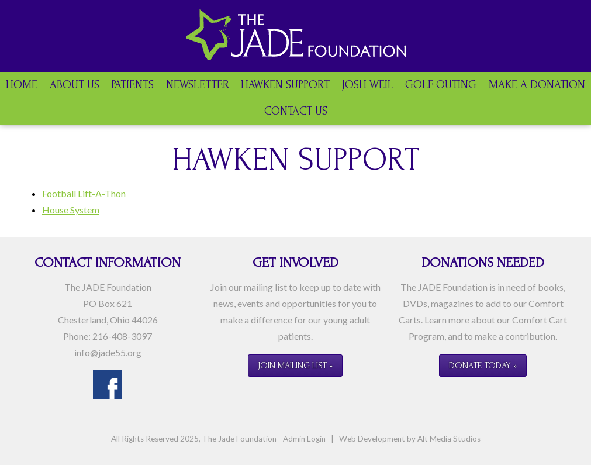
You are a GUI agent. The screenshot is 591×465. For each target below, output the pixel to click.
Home (21, 84)
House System (70, 209)
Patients (132, 84)
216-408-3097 (122, 336)
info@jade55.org (107, 352)
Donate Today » (483, 365)
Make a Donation (537, 84)
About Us (74, 84)
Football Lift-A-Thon (84, 193)
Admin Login (304, 438)
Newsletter (197, 84)
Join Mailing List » (295, 365)
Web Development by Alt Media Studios (410, 438)
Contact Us (295, 111)
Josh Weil (367, 84)
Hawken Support (285, 84)
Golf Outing (440, 84)
